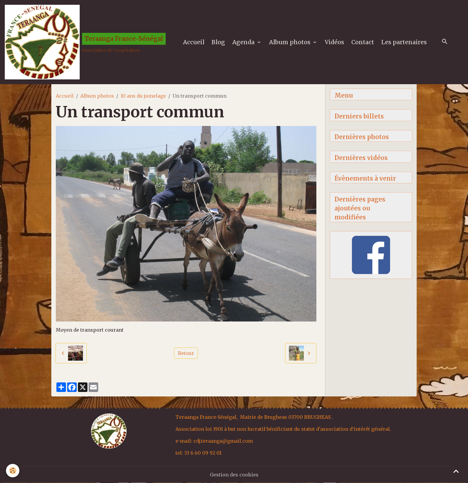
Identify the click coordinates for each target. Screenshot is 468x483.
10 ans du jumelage (143, 96)
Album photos (290, 42)
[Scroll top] (456, 471)
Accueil (193, 42)
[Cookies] (12, 470)
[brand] (85, 42)
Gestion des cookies (234, 475)
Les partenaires (404, 42)
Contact (362, 42)
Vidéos (334, 42)
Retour (186, 353)
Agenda (244, 42)
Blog (218, 42)
